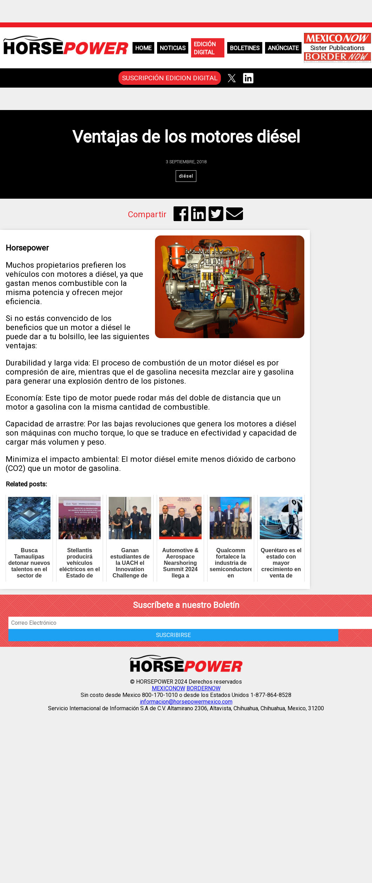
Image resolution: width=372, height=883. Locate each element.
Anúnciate (283, 48)
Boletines (244, 48)
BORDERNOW (204, 688)
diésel (186, 176)
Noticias (172, 48)
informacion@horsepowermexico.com (186, 701)
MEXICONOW (168, 688)
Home (143, 48)
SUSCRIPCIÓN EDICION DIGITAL (170, 78)
